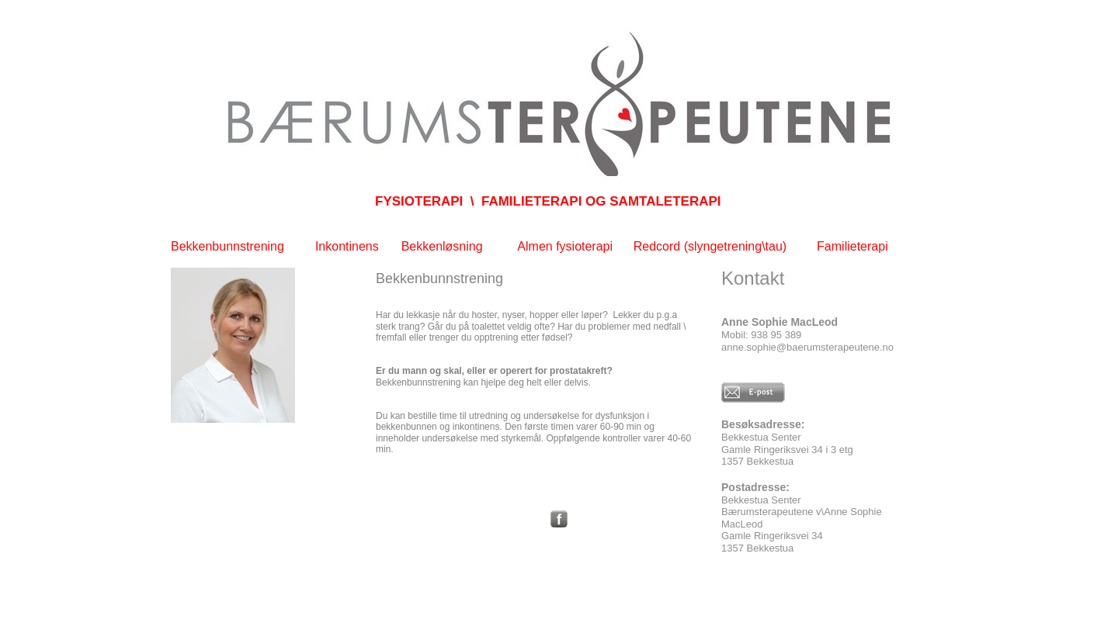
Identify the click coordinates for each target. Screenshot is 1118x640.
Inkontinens (347, 246)
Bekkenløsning (442, 246)
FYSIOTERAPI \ (424, 201)
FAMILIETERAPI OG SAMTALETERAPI (601, 201)
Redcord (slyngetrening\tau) (712, 246)
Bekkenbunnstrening (227, 246)
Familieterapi (852, 246)
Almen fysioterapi (565, 246)
